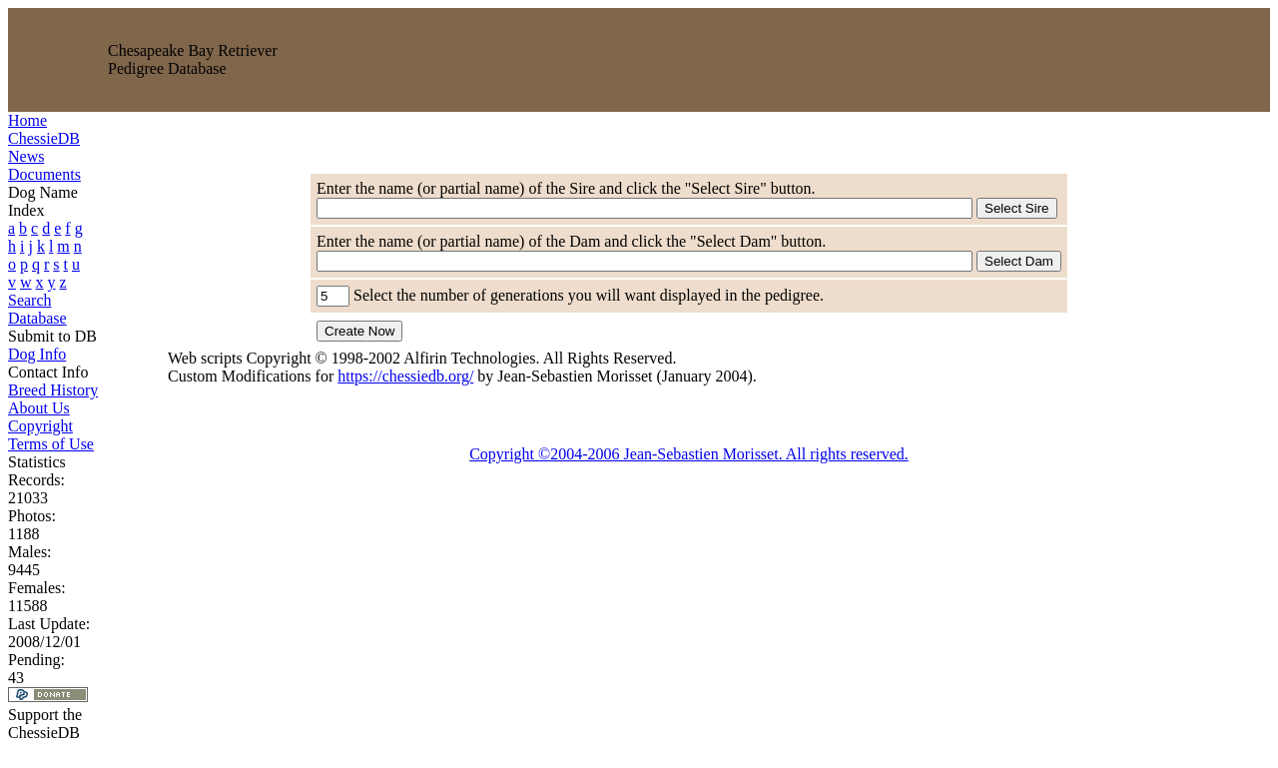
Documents (44, 174)
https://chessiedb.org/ (405, 376)
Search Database (37, 309)
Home (27, 120)
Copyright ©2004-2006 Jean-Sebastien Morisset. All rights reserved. (689, 453)
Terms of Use (51, 443)
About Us (39, 407)
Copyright (40, 425)
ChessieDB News (44, 147)
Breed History (53, 390)
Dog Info (37, 354)
